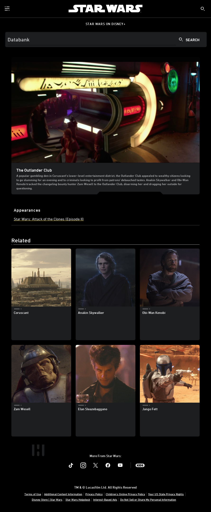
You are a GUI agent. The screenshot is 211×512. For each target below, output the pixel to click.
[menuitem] (7, 8)
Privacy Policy (94, 494)
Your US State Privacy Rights (166, 494)
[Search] (106, 39)
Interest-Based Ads (105, 499)
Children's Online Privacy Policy (125, 494)
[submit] (203, 8)
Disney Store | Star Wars (47, 499)
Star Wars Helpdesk (77, 499)
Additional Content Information (63, 494)
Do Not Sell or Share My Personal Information (148, 499)
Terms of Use (32, 494)
